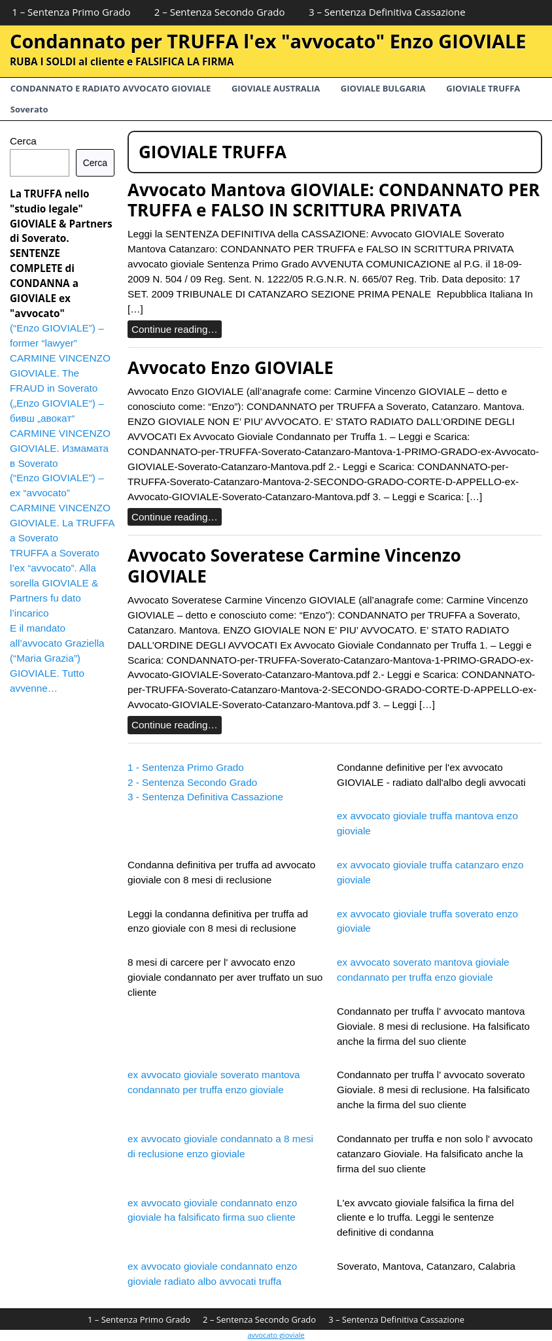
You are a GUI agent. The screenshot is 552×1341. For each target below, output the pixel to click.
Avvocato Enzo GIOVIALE (231, 367)
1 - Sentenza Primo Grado (186, 767)
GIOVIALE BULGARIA (383, 88)
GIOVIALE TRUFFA (483, 88)
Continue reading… (174, 329)
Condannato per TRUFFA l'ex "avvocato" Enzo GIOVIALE (268, 41)
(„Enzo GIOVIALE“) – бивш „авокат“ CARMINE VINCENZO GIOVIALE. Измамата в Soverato (60, 433)
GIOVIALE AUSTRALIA (276, 88)
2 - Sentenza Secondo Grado (192, 782)
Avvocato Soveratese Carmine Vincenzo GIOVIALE (294, 565)
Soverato (29, 109)
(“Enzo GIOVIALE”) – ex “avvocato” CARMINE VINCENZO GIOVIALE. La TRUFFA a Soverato (62, 507)
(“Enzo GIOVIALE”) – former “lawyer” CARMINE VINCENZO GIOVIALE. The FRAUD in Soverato (60, 358)
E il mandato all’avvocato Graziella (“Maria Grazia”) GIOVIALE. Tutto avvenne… (57, 658)
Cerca (23, 140)
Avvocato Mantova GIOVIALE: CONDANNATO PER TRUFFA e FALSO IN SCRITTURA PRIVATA (334, 200)
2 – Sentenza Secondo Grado (219, 11)
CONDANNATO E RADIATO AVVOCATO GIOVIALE (110, 88)
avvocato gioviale (275, 1335)
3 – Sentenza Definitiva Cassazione (387, 11)
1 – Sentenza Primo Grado (71, 11)
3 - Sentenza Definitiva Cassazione (205, 796)
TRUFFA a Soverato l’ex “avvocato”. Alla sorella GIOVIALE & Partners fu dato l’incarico (54, 583)
